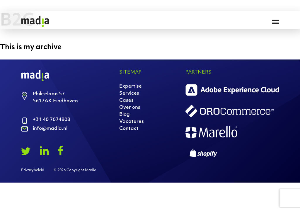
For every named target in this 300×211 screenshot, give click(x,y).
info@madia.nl (50, 128)
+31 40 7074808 (51, 120)
